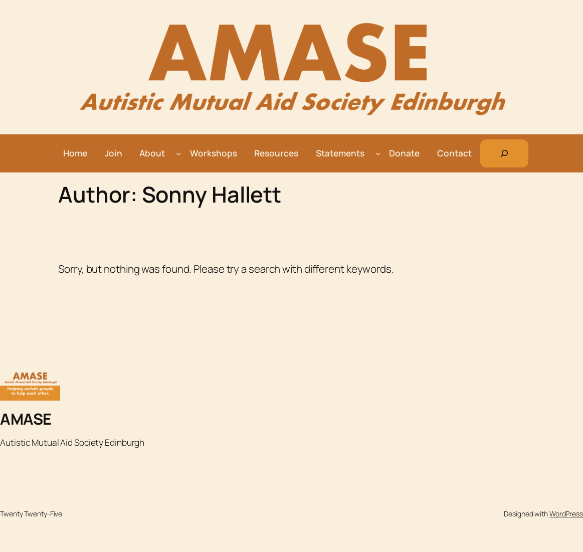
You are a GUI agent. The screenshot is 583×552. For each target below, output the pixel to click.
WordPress (566, 513)
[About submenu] (178, 153)
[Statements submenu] (377, 153)
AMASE (26, 418)
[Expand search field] (504, 153)
